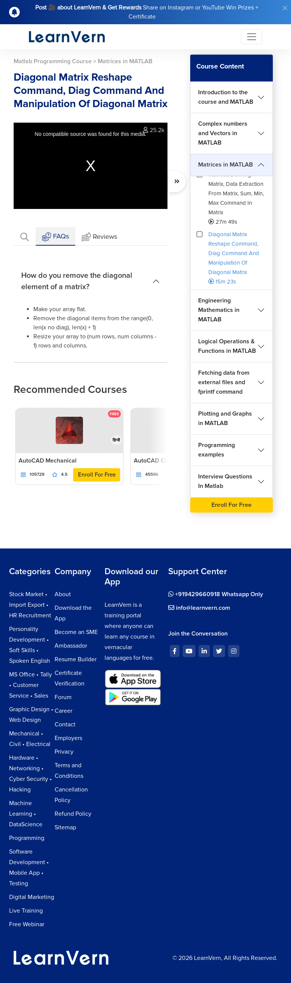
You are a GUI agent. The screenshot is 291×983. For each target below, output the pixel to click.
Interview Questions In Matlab (225, 481)
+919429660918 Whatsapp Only (215, 594)
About (63, 594)
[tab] (25, 236)
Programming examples (216, 449)
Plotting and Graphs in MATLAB (225, 418)
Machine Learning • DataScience (25, 813)
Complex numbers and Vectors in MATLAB (222, 133)
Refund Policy (73, 814)
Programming (26, 838)
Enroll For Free (97, 474)
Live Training (26, 910)
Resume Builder (76, 659)
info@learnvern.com (199, 608)
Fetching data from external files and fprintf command (223, 382)
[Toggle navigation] (251, 36)
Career (63, 711)
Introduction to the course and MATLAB (225, 97)
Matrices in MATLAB (225, 164)
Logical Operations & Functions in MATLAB (227, 346)
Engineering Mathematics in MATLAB (218, 310)
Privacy (64, 752)
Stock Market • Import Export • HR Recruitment (30, 604)
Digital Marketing (31, 897)
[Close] (285, 8)
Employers (68, 738)
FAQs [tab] (55, 236)
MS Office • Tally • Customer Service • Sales (30, 685)
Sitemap (65, 827)
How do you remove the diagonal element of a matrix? (76, 281)
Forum (63, 697)
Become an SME (76, 632)
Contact (65, 724)
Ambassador (71, 646)
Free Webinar (26, 924)
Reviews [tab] (99, 237)
